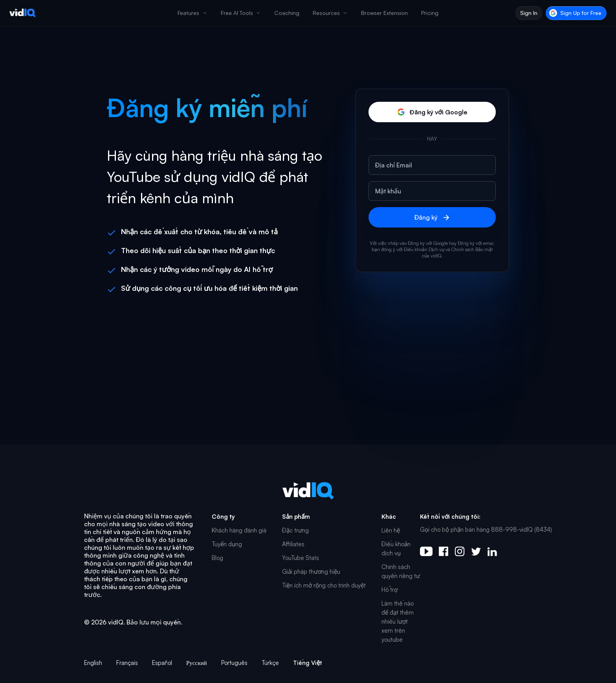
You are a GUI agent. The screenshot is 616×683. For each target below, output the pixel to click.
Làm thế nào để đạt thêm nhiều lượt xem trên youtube (397, 621)
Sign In (528, 12)
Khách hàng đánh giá (239, 530)
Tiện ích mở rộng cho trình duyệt (324, 585)
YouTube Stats (300, 558)
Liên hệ (390, 530)
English (93, 662)
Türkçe (270, 662)
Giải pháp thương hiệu (311, 571)
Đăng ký (432, 217)
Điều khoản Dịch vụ (424, 249)
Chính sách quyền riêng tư (400, 571)
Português (234, 662)
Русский (196, 662)
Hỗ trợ (389, 589)
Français (127, 662)
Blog (217, 558)
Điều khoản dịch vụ (396, 548)
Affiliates (293, 544)
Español (162, 662)
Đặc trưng (295, 530)
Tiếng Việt (307, 662)
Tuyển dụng (227, 544)
